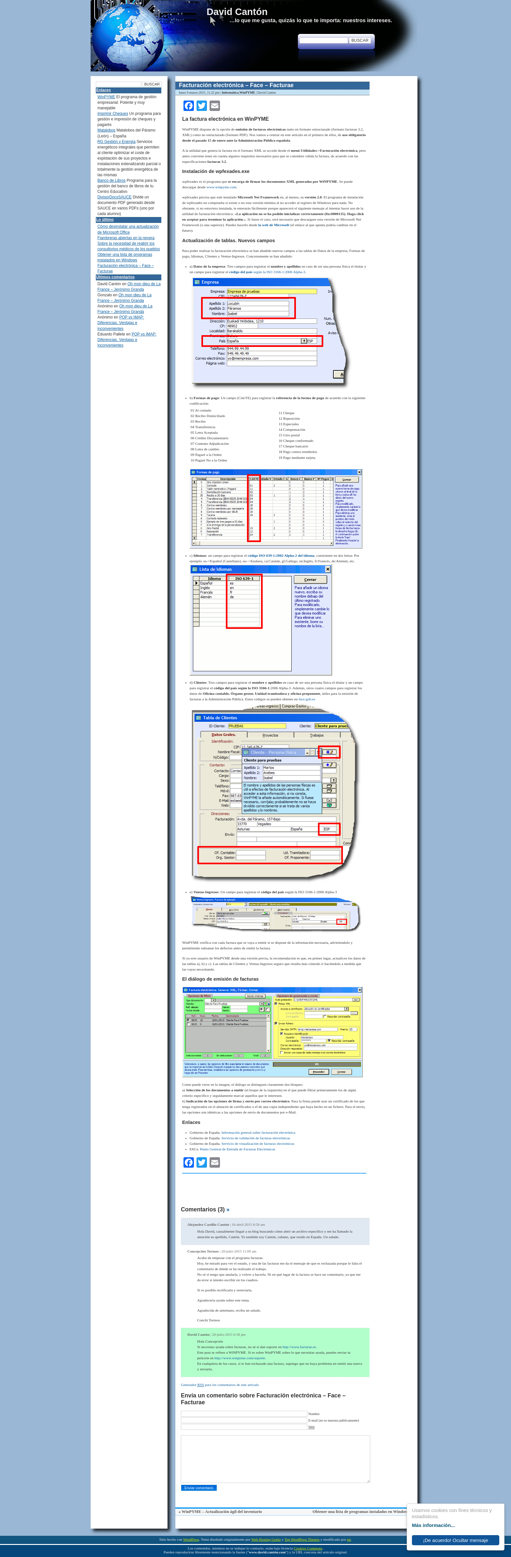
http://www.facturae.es (299, 1347)
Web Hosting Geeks (266, 1539)
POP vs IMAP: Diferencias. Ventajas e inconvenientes (120, 323)
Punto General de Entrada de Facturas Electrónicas (237, 1149)
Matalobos (106, 130)
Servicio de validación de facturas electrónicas (256, 1138)
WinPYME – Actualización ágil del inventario (222, 1511)
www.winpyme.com (221, 187)
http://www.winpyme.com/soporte (239, 1358)
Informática (230, 92)
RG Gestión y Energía (116, 141)
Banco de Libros (111, 180)
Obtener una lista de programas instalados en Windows (361, 1511)
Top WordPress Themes (302, 1539)
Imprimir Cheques (112, 113)
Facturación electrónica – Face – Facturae (236, 85)
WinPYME (247, 92)
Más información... (433, 1525)
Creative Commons (308, 1548)
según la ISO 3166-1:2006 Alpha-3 (267, 272)
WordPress (191, 1539)
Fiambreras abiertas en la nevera (125, 238)
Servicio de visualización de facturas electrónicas (258, 1143)
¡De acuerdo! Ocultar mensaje (455, 1540)
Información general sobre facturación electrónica (258, 1132)
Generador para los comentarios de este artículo (220, 1385)
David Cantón (237, 12)
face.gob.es (307, 699)
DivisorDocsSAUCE (114, 197)
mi (349, 1539)
